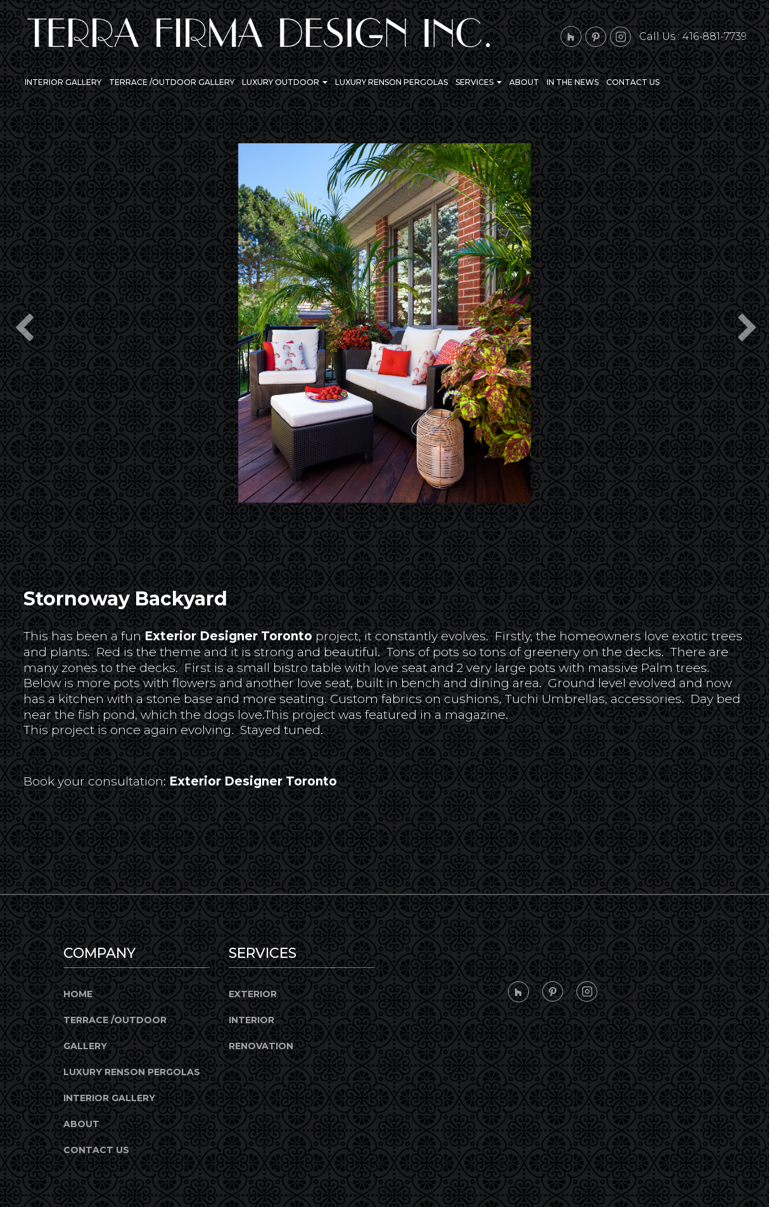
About (524, 82)
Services (478, 82)
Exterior (253, 994)
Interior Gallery (63, 82)
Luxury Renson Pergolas (391, 82)
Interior (251, 1020)
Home (77, 994)
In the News (573, 82)
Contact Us (632, 82)
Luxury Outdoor (284, 82)
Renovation (261, 1046)
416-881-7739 (714, 36)
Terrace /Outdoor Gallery (171, 82)
